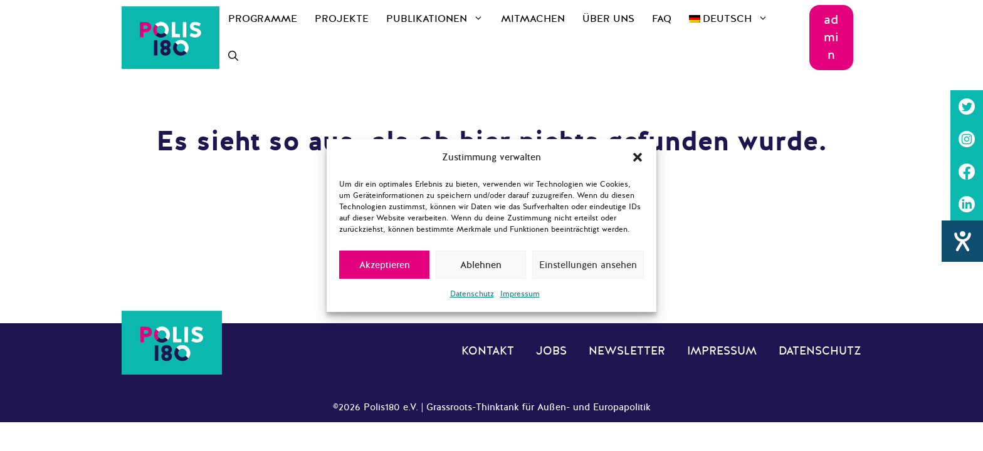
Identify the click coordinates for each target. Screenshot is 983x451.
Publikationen (439, 19)
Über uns (608, 19)
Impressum (520, 294)
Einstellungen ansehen (588, 265)
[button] (637, 157)
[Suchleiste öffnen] (233, 56)
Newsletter (627, 350)
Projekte (342, 19)
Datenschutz (472, 294)
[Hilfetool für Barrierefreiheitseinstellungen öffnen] (962, 241)
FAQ (661, 19)
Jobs (551, 350)
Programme (262, 19)
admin (831, 37)
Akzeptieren (384, 265)
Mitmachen (533, 19)
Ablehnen (481, 265)
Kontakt (487, 350)
